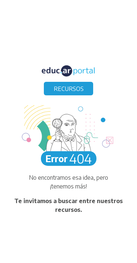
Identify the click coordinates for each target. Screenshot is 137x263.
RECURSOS (69, 88)
